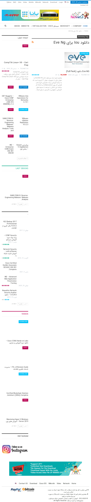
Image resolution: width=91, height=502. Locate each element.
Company (77, 23)
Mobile (31, 2)
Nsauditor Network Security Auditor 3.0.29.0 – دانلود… (9, 289)
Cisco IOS (43, 480)
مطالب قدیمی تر (22, 156)
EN (67, 2)
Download (53, 2)
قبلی (25, 201)
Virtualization (39, 23)
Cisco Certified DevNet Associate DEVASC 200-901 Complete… (10, 263)
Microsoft (65, 23)
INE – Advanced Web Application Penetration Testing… (10, 277)
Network (45, 2)
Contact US (23, 480)
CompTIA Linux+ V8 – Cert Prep (16, 61)
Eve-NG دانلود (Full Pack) (77, 68)
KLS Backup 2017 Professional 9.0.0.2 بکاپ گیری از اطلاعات (9, 221)
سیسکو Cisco (53, 23)
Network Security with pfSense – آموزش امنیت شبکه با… (10, 249)
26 (57, 72)
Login (61, 2)
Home (85, 23)
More (18, 2)
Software (23, 84)
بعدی (20, 201)
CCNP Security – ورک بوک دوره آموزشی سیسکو (10, 234)
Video (25, 2)
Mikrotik (38, 2)
